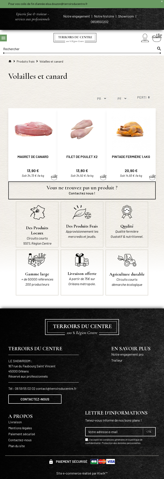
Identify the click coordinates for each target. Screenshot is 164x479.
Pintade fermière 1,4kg (131, 157)
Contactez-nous (34, 399)
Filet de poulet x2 (82, 157)
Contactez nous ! (82, 193)
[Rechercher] (82, 49)
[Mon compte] (145, 38)
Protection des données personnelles (121, 442)
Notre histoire (104, 16)
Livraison (15, 422)
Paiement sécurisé (21, 434)
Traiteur (116, 360)
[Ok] (159, 49)
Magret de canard (33, 157)
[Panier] (157, 38)
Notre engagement (77, 16)
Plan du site (16, 446)
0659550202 (99, 22)
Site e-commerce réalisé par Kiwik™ (82, 473)
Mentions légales (20, 428)
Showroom (126, 16)
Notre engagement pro (127, 354)
